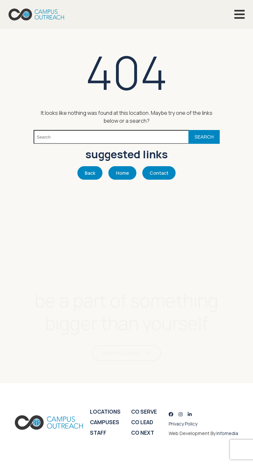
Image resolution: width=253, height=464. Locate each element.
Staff (98, 432)
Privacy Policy (183, 424)
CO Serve (144, 411)
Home (122, 173)
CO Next (142, 432)
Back (90, 173)
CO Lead (142, 422)
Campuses (104, 422)
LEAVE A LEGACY (122, 353)
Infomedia (227, 433)
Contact (159, 173)
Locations (105, 411)
